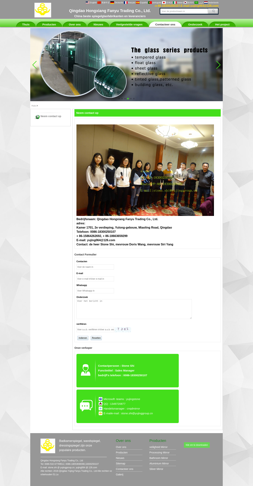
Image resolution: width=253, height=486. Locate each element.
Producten (49, 24)
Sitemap (120, 463)
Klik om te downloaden (197, 445)
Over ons (75, 24)
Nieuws (98, 24)
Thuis (26, 24)
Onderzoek (195, 24)
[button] (119, 98)
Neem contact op (51, 116)
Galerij (119, 474)
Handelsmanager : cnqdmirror (122, 408)
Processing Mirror (159, 452)
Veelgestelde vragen (129, 24)
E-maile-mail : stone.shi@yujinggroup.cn (128, 413)
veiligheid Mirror (158, 447)
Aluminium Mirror (159, 463)
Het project (222, 24)
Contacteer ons (165, 24)
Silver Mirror (156, 469)
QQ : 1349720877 (114, 403)
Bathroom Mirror (158, 458)
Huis (34, 105)
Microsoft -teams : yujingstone (122, 399)
